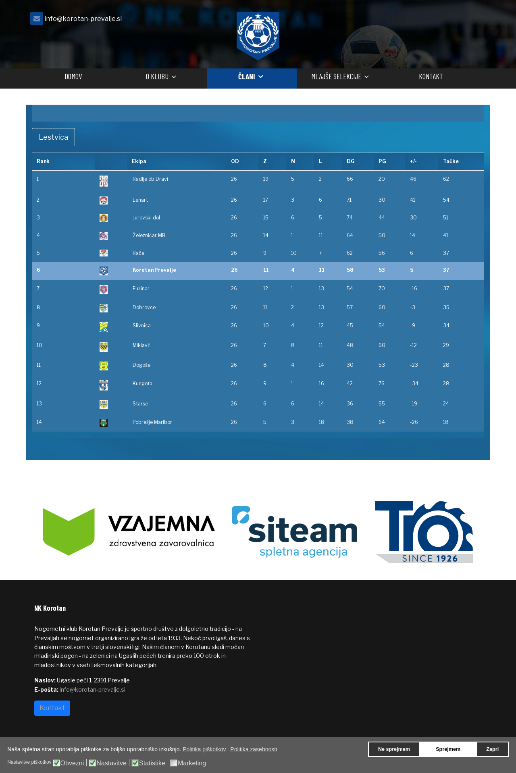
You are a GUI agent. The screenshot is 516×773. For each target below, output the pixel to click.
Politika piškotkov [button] (204, 749)
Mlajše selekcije (336, 76)
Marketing (192, 763)
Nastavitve (111, 763)
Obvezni (72, 763)
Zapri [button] (492, 749)
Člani (246, 76)
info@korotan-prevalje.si (83, 18)
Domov (73, 76)
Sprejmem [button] (448, 749)
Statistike (152, 763)
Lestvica (53, 137)
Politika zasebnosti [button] (253, 749)
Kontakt (431, 76)
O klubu (157, 76)
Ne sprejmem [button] (394, 749)
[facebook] (471, 20)
